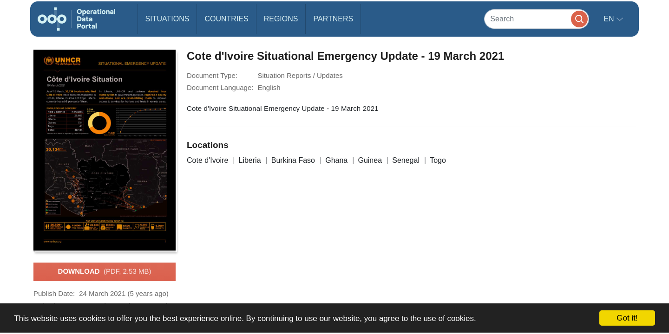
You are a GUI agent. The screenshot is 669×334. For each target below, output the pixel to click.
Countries (226, 19)
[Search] (536, 18)
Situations (167, 19)
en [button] (609, 19)
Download (104, 272)
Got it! (627, 318)
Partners (333, 19)
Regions (281, 19)
